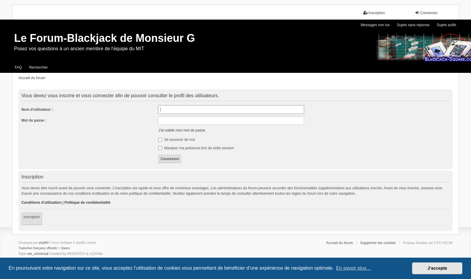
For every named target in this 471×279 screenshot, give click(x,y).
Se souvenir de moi (176, 140)
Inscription (31, 217)
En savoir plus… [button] (353, 268)
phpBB (43, 242)
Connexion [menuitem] (426, 13)
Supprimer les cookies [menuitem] (378, 243)
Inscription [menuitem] (374, 13)
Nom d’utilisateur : (37, 109)
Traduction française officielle (37, 248)
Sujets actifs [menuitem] (446, 25)
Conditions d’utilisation (41, 202)
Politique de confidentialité (88, 202)
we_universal (37, 254)
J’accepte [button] (437, 268)
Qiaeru (65, 248)
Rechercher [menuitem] (38, 67)
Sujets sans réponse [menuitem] (413, 25)
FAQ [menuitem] (18, 67)
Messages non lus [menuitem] (375, 25)
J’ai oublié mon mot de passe (181, 130)
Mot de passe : (33, 120)
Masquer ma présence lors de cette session (196, 148)
